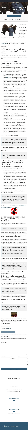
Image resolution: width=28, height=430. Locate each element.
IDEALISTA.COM (8, 77)
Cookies (7, 425)
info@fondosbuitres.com (14, 409)
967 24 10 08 (16, 398)
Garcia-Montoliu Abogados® (13, 426)
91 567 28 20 (11, 398)
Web (19, 357)
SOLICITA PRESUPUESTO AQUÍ (14, 16)
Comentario (4, 342)
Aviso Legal (3, 425)
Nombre (3, 357)
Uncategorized (8, 328)
